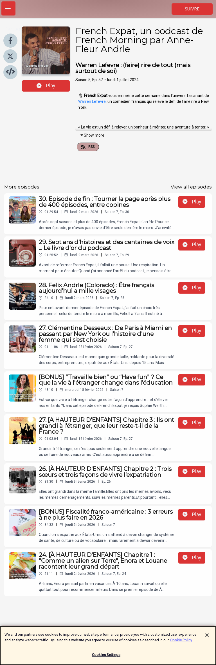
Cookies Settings (106, 657)
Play (46, 85)
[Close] (207, 637)
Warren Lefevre (92, 101)
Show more (92, 135)
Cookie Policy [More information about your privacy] (181, 642)
